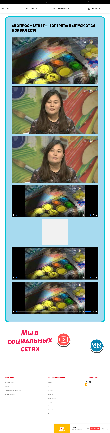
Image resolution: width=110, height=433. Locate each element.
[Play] (13, 215)
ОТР (49, 414)
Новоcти (7, 2)
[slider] (47, 215)
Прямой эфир (9, 382)
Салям (78, 2)
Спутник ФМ (25, 2)
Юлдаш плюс (48, 2)
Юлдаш (37, 2)
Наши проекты (31, 8)
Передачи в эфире (94, 8)
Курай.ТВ (88, 2)
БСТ (16, 2)
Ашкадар (59, 2)
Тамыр (69, 2)
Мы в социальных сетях (62, 8)
